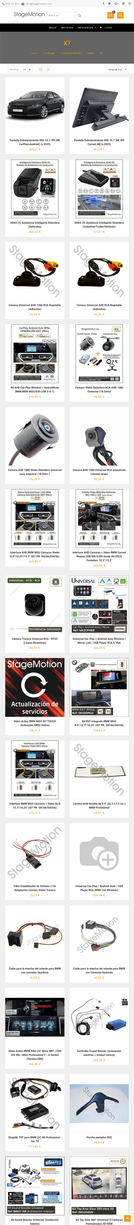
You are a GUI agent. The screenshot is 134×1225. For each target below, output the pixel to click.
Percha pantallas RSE (99, 1137)
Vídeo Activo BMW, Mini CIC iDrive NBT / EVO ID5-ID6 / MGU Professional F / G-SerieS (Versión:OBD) (34, 1055)
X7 (101, 53)
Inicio (34, 53)
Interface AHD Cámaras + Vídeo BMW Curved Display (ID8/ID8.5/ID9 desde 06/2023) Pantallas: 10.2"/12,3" (99, 556)
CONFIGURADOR (71, 53)
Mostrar (14, 69)
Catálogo (49, 53)
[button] (101, 28)
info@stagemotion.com (39, 3)
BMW (90, 53)
